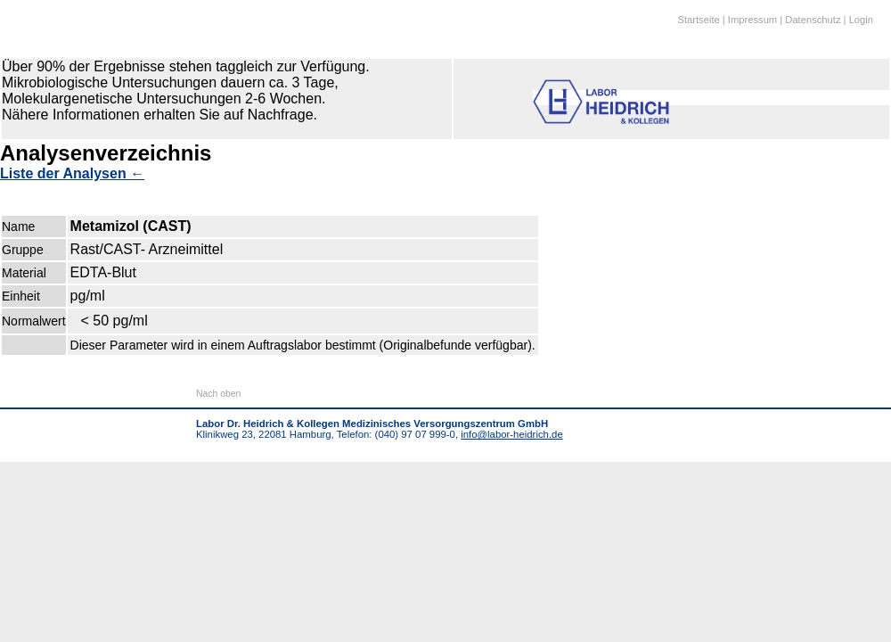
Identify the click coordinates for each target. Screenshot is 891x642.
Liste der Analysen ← (72, 173)
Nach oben (218, 394)
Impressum (752, 19)
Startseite (698, 19)
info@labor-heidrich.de (511, 434)
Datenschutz (812, 19)
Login (861, 19)
